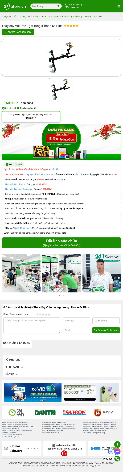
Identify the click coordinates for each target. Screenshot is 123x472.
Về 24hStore (14, 360)
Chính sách (14, 367)
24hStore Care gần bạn (18, 31)
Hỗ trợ (11, 374)
